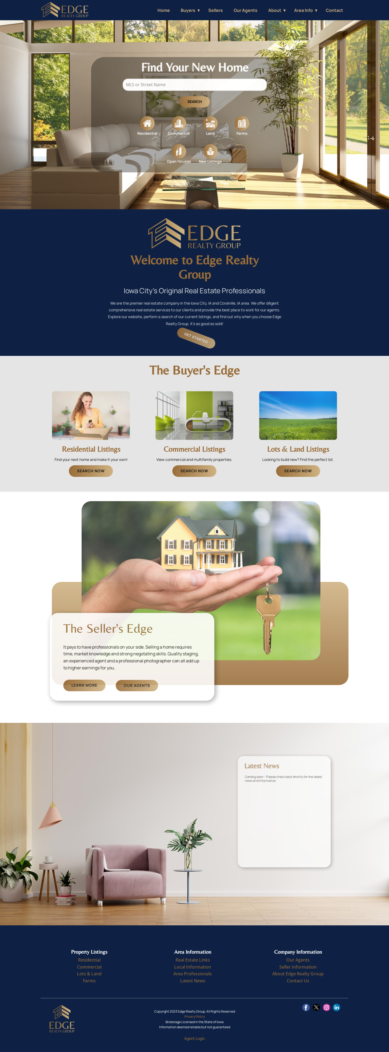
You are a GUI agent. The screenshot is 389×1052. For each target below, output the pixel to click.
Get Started (204, 338)
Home (163, 10)
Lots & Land (89, 974)
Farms (89, 981)
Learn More (135, 685)
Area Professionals (192, 974)
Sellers (215, 10)
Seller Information (298, 967)
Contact (334, 10)
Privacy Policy (195, 1016)
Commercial (89, 967)
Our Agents (245, 10)
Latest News (192, 981)
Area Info (303, 10)
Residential (89, 960)
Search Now (91, 470)
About (274, 10)
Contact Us (298, 981)
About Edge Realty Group (298, 974)
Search (194, 104)
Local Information (192, 967)
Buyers (188, 10)
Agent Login (194, 1038)
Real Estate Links (193, 960)
